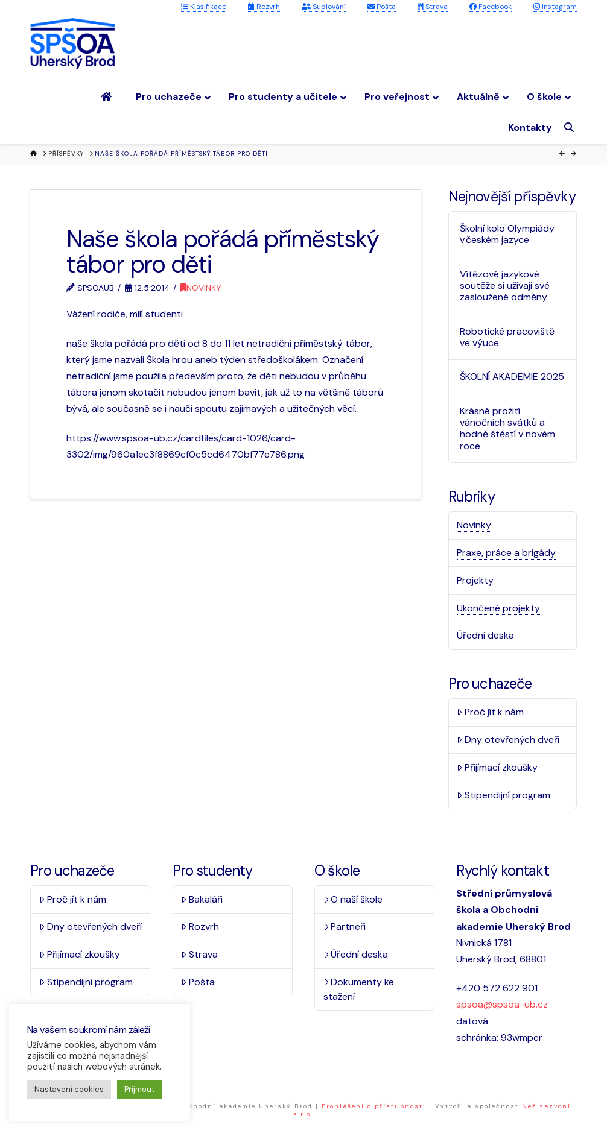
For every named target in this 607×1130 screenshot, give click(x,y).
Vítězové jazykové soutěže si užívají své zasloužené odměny (505, 285)
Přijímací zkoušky (497, 767)
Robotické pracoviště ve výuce (507, 337)
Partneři (344, 926)
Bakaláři (202, 899)
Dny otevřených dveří (508, 739)
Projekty (475, 580)
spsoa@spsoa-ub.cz (502, 1004)
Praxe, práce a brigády (506, 552)
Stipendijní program (503, 795)
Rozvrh (264, 6)
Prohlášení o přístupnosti (374, 1106)
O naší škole (353, 899)
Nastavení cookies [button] (69, 1089)
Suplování (324, 6)
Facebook (490, 6)
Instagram (555, 6)
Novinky (200, 287)
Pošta (381, 6)
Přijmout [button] (139, 1089)
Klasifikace (203, 6)
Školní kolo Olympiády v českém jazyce (507, 234)
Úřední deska (485, 635)
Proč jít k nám (490, 711)
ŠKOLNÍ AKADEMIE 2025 (512, 376)
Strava (433, 6)
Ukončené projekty (498, 608)
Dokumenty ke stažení (359, 989)
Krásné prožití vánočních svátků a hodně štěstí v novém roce (507, 428)
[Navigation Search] (570, 127)
